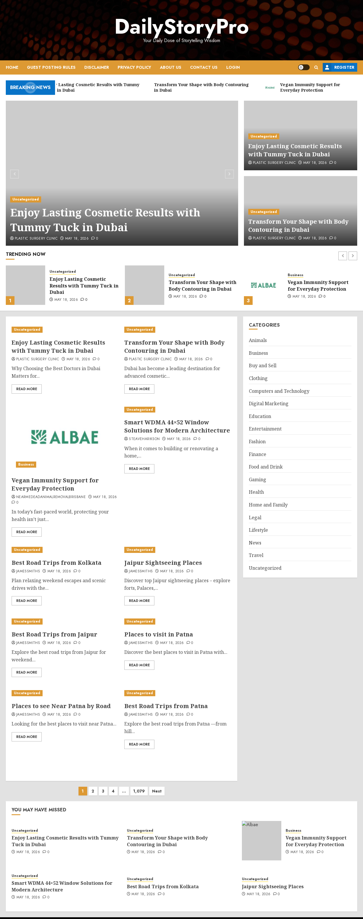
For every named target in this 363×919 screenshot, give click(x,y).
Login (233, 67)
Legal (255, 517)
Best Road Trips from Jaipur (54, 634)
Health (256, 492)
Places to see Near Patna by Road (61, 706)
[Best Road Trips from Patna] (177, 693)
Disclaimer (96, 67)
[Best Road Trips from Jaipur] (65, 621)
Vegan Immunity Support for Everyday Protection (318, 285)
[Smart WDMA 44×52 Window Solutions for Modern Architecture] (177, 409)
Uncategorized (25, 199)
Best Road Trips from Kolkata (56, 563)
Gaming (257, 479)
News (255, 543)
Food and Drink (266, 467)
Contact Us (204, 67)
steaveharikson (144, 439)
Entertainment (265, 429)
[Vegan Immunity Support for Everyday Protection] (263, 285)
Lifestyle (258, 530)
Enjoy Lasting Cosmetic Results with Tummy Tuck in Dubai (105, 219)
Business (295, 275)
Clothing (258, 378)
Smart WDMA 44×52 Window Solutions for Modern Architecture (177, 426)
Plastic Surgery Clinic (36, 238)
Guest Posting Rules (51, 67)
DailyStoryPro (181, 26)
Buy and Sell (262, 365)
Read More (26, 389)
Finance (257, 454)
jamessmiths (28, 571)
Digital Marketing (269, 403)
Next (157, 785)
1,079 (139, 785)
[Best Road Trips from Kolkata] (65, 549)
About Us (170, 67)
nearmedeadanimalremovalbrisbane (51, 497)
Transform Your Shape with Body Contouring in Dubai (298, 226)
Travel (256, 555)
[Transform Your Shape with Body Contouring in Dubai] (144, 285)
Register (338, 67)
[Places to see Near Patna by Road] (64, 693)
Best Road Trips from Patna (166, 706)
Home (12, 67)
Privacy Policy (134, 67)
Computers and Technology (279, 391)
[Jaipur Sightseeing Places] (177, 549)
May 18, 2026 (77, 238)
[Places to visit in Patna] (175, 621)
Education (260, 416)
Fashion (257, 441)
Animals (258, 340)
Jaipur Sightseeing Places (163, 563)
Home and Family (268, 505)
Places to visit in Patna (158, 634)
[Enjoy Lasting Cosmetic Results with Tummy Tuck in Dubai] (122, 173)
